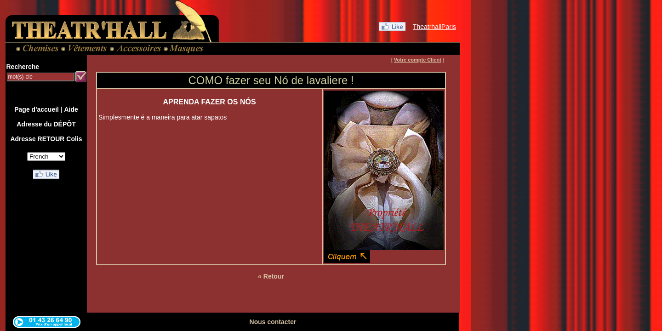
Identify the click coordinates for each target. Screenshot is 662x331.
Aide (71, 109)
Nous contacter (273, 321)
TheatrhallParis (434, 26)
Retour (273, 276)
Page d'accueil (36, 109)
